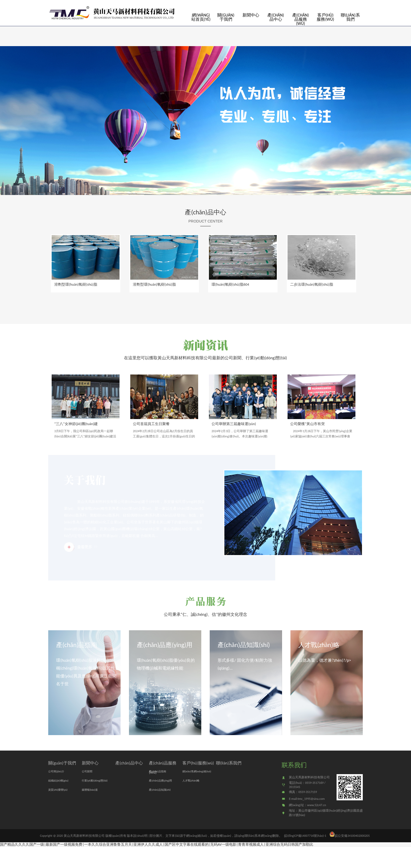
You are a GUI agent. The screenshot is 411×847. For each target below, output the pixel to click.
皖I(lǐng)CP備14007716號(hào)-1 (305, 836)
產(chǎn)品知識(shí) (244, 645)
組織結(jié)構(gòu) (58, 780)
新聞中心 (250, 15)
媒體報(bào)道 (90, 789)
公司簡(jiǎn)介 (56, 771)
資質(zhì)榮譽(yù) (57, 789)
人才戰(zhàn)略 (318, 645)
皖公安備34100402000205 (349, 836)
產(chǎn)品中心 (275, 17)
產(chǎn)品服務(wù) (300, 19)
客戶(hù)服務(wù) (325, 17)
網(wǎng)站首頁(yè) (200, 17)
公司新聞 (87, 771)
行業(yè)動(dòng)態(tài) (94, 780)
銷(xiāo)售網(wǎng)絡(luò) (196, 771)
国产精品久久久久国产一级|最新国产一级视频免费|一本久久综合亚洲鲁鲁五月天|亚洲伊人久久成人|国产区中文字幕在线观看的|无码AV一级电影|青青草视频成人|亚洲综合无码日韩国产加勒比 (156, 844)
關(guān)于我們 (225, 17)
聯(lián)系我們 (350, 17)
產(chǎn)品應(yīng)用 (164, 645)
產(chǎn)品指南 (76, 645)
